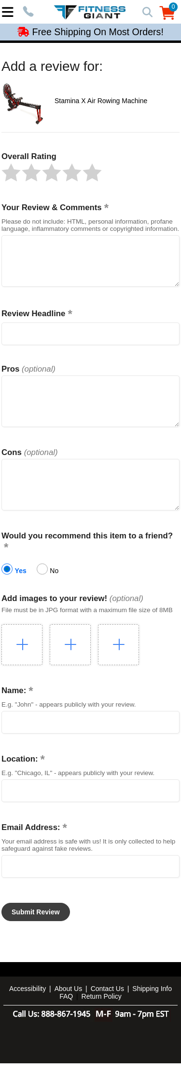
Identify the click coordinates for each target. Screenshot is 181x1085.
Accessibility (27, 1010)
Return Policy (102, 1018)
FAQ (66, 1018)
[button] (11, 172)
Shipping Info (152, 1010)
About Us (69, 1010)
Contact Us (107, 1010)
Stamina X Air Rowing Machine (101, 101)
